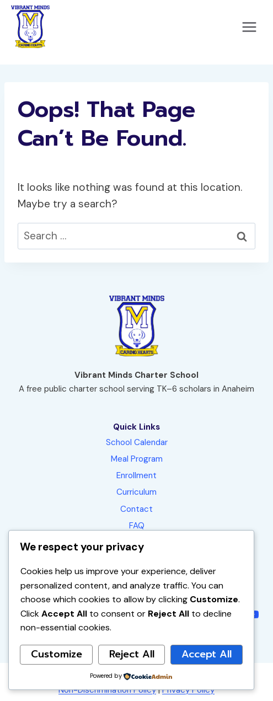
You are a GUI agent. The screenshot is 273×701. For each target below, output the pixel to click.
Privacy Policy (188, 689)
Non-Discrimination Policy (107, 689)
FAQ (136, 525)
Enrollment (136, 475)
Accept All (206, 654)
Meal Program (137, 458)
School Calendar (137, 442)
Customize (56, 654)
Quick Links (136, 426)
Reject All (131, 654)
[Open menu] (249, 26)
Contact (136, 509)
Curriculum (136, 491)
